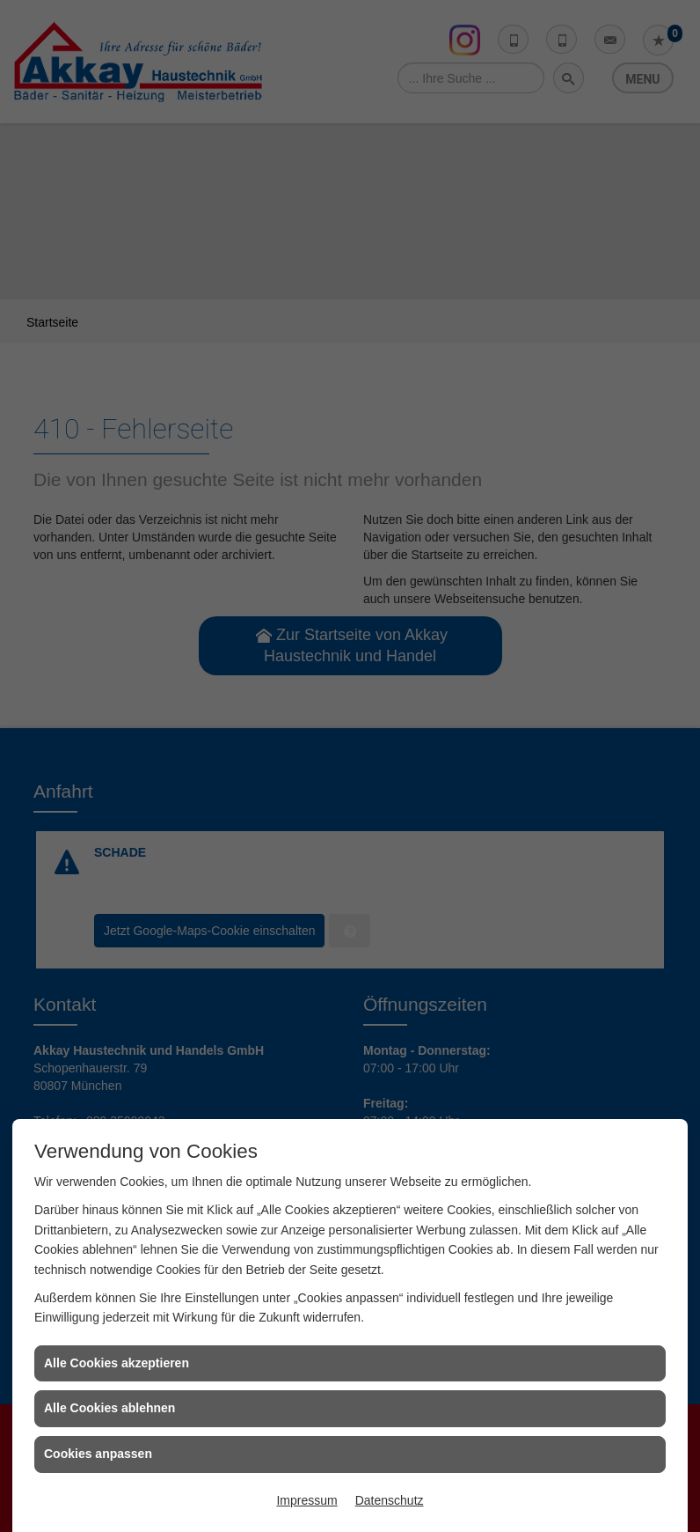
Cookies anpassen (98, 1454)
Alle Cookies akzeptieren (116, 1363)
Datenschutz (389, 1500)
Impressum (306, 1500)
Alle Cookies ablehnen (109, 1408)
